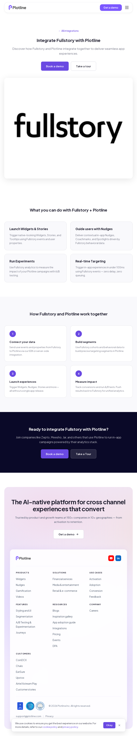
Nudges (20, 584)
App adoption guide (64, 622)
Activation (95, 579)
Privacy (49, 716)
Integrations (60, 628)
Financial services (62, 579)
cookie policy (49, 726)
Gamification (23, 590)
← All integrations (69, 30)
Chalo (19, 665)
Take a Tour (83, 454)
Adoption (94, 584)
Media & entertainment (66, 584)
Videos (20, 596)
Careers (93, 610)
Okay (109, 725)
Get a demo (110, 7)
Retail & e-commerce (65, 590)
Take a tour (83, 66)
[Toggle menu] (126, 7)
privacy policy (70, 726)
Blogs (56, 610)
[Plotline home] (17, 7)
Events (56, 640)
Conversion (96, 590)
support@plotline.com (28, 716)
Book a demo (55, 66)
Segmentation (24, 616)
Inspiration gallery (63, 616)
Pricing (56, 634)
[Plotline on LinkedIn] (118, 558)
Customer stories (26, 689)
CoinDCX (21, 660)
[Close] (119, 725)
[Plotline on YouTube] (111, 558)
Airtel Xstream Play (26, 683)
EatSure (20, 671)
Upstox (20, 677)
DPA (55, 645)
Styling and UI (23, 610)
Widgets (21, 579)
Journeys (21, 632)
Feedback (95, 596)
